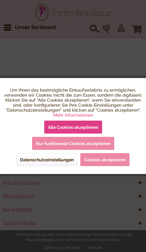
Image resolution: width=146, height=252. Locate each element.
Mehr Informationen (73, 115)
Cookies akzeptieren (105, 159)
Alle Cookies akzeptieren (73, 127)
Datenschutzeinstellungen (47, 159)
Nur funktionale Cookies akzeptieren (73, 143)
